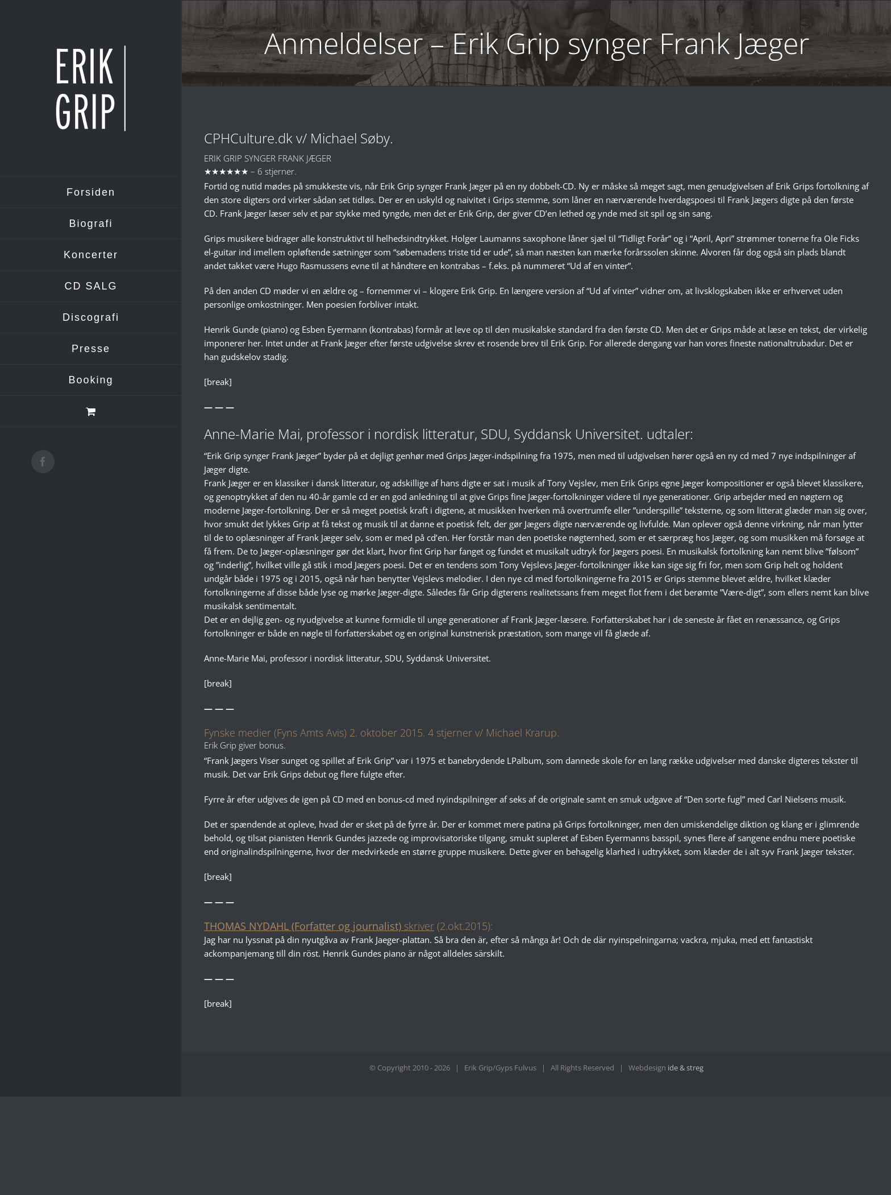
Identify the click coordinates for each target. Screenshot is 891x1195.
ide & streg (685, 1067)
